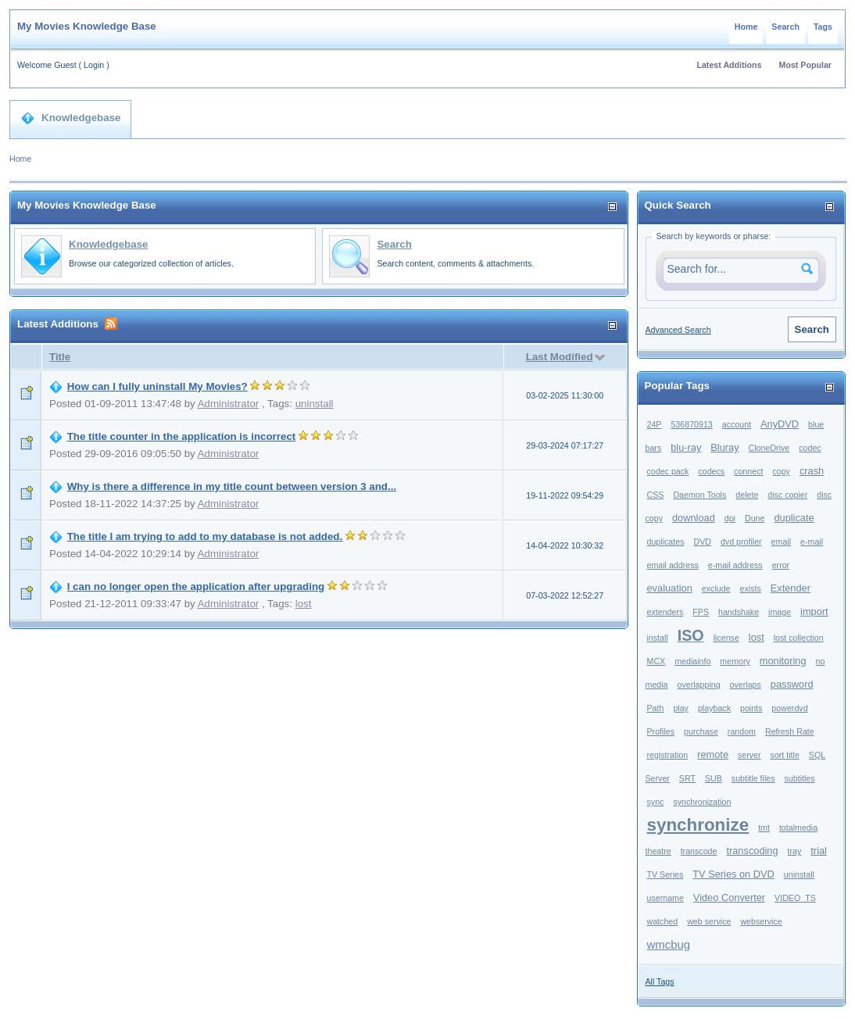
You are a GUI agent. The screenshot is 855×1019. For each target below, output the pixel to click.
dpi (729, 518)
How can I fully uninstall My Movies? (157, 386)
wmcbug (669, 944)
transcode (699, 851)
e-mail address (735, 565)
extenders (665, 612)
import (814, 611)
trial (818, 850)
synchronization (702, 801)
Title (59, 357)
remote (712, 754)
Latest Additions (728, 65)
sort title (785, 755)
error (781, 565)
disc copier (787, 494)
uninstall (314, 403)
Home (746, 26)
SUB (713, 778)
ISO (691, 635)
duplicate (794, 518)
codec (810, 447)
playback (714, 708)
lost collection (799, 637)
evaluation (669, 588)
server (749, 755)
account (736, 424)
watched (662, 921)
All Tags (660, 981)
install (657, 637)
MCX (656, 661)
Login (94, 65)
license (726, 637)
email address (673, 565)
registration (668, 755)
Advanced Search (678, 329)
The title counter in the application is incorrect (181, 436)
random (742, 731)
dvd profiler (741, 541)
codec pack (668, 471)
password (792, 684)
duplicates (666, 541)
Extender (790, 588)
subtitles (800, 778)
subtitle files (753, 778)
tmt (764, 827)
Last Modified (559, 357)
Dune (754, 518)
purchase (701, 731)
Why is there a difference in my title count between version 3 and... (231, 486)
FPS (700, 612)
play (681, 708)
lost (303, 604)
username (665, 898)
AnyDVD (779, 424)
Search (785, 26)
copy (781, 471)
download (693, 518)
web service (709, 921)
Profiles (661, 731)
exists (750, 588)
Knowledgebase (70, 118)
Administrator (228, 403)
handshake (738, 612)
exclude (716, 588)
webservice (761, 921)
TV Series (665, 874)
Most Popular (805, 65)
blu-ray (686, 447)
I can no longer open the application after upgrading (196, 586)
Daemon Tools (699, 494)
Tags (823, 26)
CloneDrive (769, 447)
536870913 (691, 424)
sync (655, 801)
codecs (711, 471)
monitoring (783, 661)
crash (812, 471)
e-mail (811, 541)
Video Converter (729, 897)
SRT (687, 778)
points (751, 708)
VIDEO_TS (795, 898)
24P (654, 424)
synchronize (698, 825)
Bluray (724, 447)
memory (734, 661)
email (781, 541)
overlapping (699, 684)
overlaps (745, 684)
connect (748, 471)
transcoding (752, 850)
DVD (702, 541)
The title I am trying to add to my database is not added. (205, 536)
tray (795, 851)
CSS (655, 494)
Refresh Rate (789, 731)
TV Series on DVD (733, 874)
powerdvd (789, 708)
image (779, 612)
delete (746, 494)
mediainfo (692, 661)
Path (655, 708)
